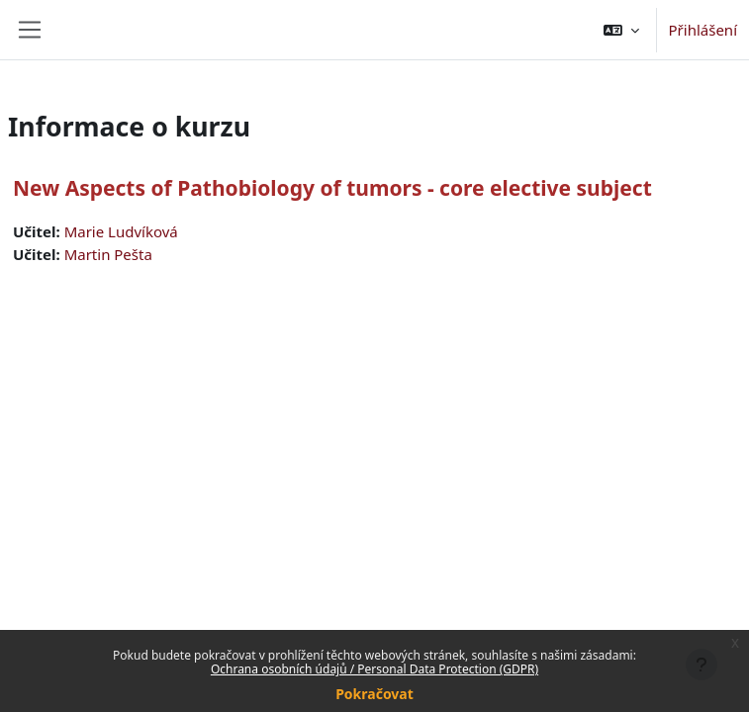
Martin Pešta (108, 254)
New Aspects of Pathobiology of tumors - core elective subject (332, 188)
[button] (621, 29)
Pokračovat (374, 693)
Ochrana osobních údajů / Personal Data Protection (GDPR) (374, 669)
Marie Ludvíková (121, 231)
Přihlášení (703, 30)
